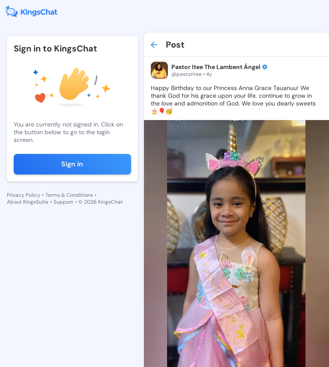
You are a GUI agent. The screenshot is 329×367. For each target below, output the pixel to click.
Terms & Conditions (69, 195)
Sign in (72, 163)
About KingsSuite (27, 202)
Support (63, 202)
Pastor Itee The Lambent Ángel (215, 67)
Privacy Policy (23, 195)
